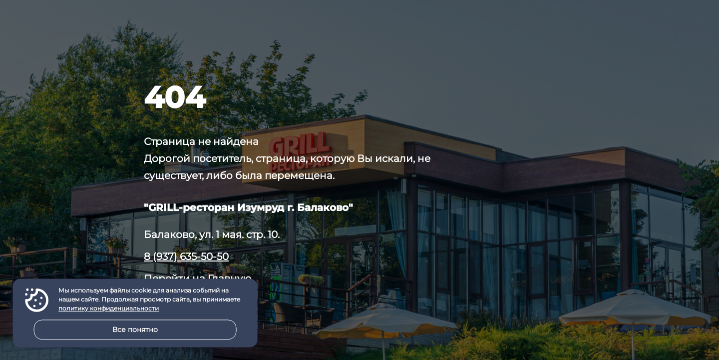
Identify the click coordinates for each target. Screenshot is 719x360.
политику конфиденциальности (108, 308)
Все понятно (135, 329)
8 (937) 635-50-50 (186, 256)
